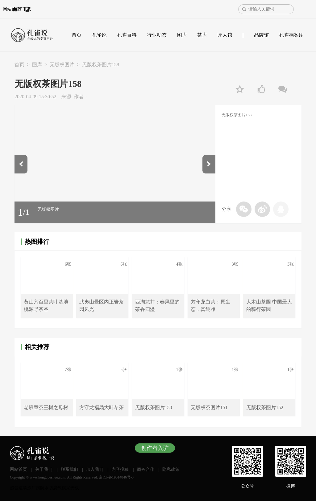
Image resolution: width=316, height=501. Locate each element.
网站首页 (28, 9)
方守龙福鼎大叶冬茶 (101, 407)
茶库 (202, 35)
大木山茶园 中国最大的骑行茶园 (269, 305)
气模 (61, 488)
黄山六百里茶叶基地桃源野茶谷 (46, 305)
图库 (182, 35)
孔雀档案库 (291, 35)
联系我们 (69, 469)
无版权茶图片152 (264, 407)
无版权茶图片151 (209, 407)
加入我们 (94, 469)
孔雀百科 (127, 35)
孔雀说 (99, 35)
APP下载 (56, 9)
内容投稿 (120, 469)
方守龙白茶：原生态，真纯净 (210, 305)
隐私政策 (171, 469)
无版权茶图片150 (153, 407)
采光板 (72, 488)
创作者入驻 (155, 448)
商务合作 (145, 469)
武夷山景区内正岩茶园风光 (101, 305)
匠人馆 (225, 35)
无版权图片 (62, 64)
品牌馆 (261, 35)
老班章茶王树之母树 (46, 407)
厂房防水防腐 (44, 488)
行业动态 (157, 35)
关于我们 (43, 469)
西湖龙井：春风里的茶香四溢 (157, 305)
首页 (76, 35)
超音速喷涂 (20, 488)
